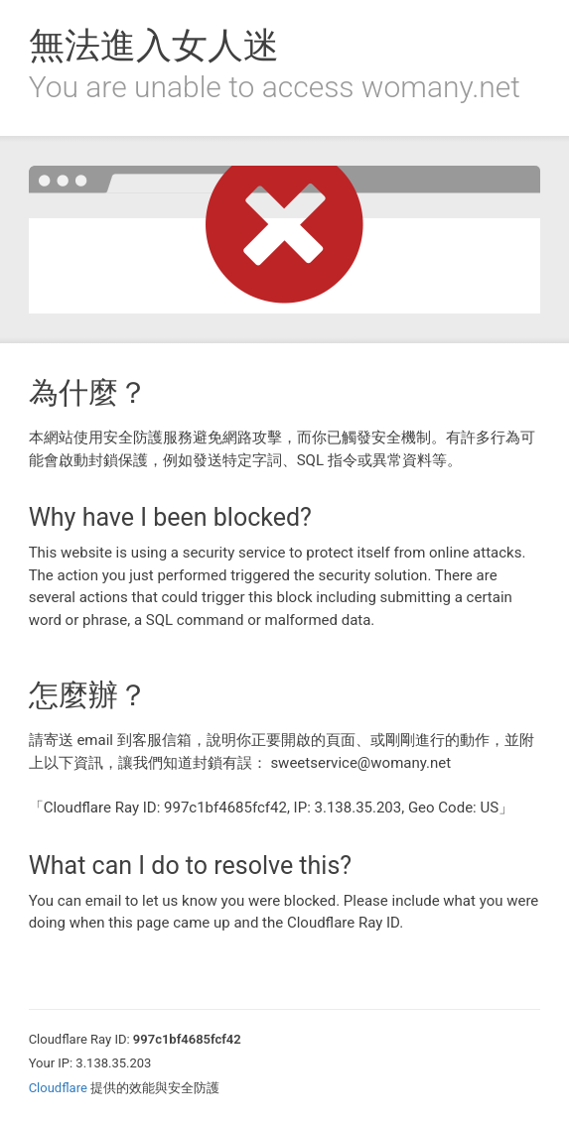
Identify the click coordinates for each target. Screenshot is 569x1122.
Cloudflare (58, 1087)
